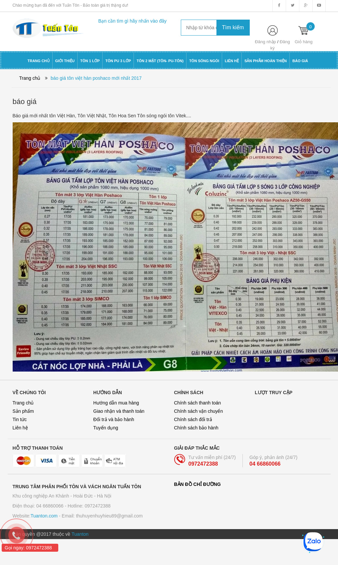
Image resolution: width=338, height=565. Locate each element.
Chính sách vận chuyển (198, 411)
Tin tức (20, 419)
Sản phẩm (23, 411)
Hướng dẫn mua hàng (116, 402)
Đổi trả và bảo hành (113, 419)
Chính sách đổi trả (193, 419)
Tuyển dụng (105, 427)
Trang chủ (23, 402)
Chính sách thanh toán (197, 402)
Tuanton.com (44, 515)
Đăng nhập (265, 41)
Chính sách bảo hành (196, 427)
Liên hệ (20, 427)
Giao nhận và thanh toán (119, 411)
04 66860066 (264, 464)
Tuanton (80, 534)
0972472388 (203, 464)
